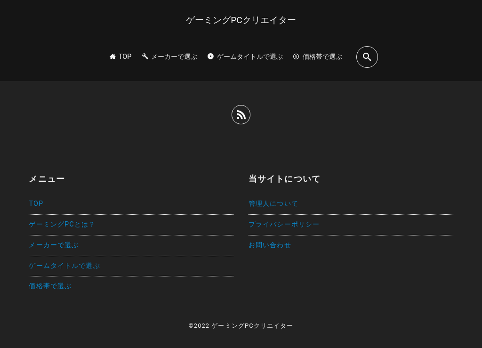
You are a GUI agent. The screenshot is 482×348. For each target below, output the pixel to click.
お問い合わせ (270, 245)
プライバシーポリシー (284, 224)
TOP (36, 204)
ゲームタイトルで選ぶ (64, 266)
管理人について (273, 204)
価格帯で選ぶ (50, 286)
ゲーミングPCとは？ (62, 224)
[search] (367, 56)
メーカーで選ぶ (54, 245)
